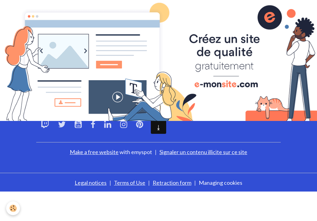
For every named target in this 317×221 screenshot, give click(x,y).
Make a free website (94, 152)
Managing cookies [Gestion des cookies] (220, 182)
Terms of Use (129, 182)
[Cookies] (13, 208)
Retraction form (172, 182)
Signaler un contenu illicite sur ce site (203, 152)
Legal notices (91, 182)
